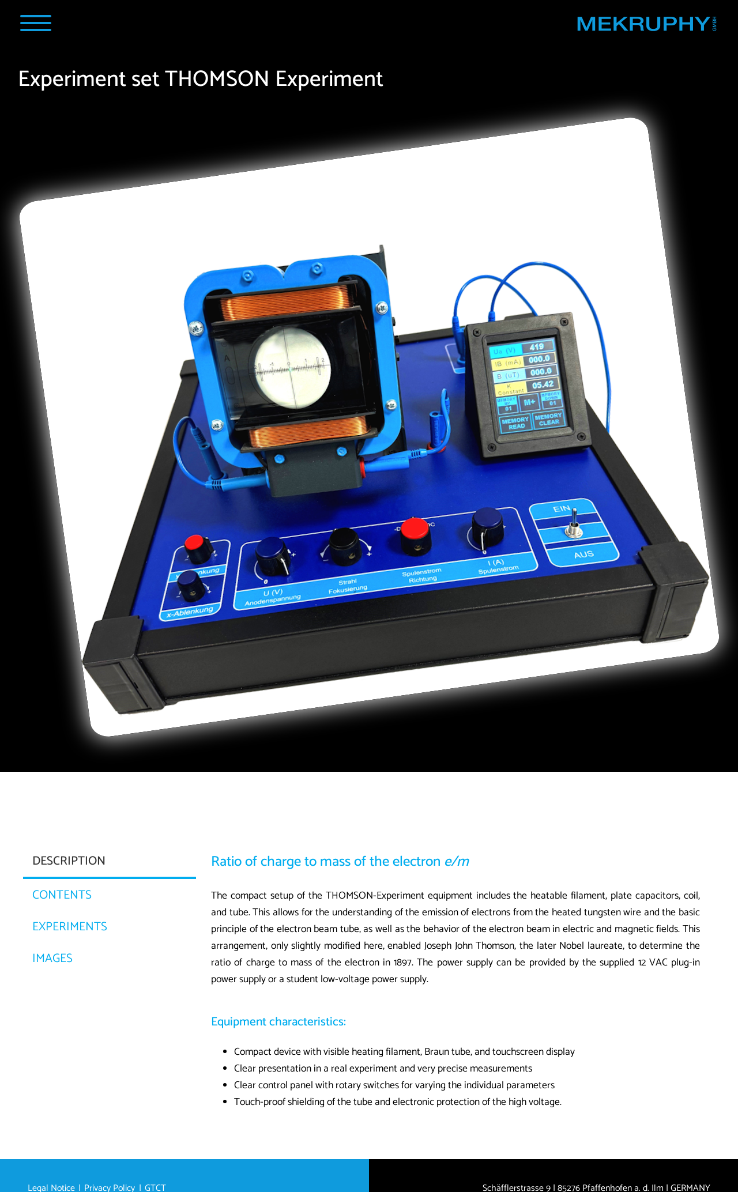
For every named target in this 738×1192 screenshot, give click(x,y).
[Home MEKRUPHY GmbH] (646, 26)
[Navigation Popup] (35, 23)
